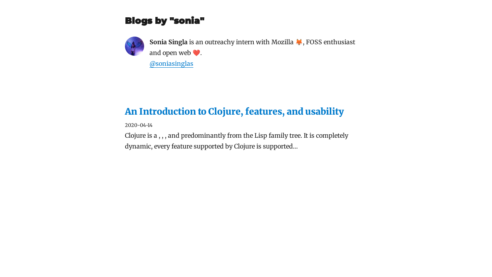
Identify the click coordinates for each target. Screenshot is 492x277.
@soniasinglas (171, 63)
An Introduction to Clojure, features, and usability (234, 111)
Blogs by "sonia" (164, 20)
